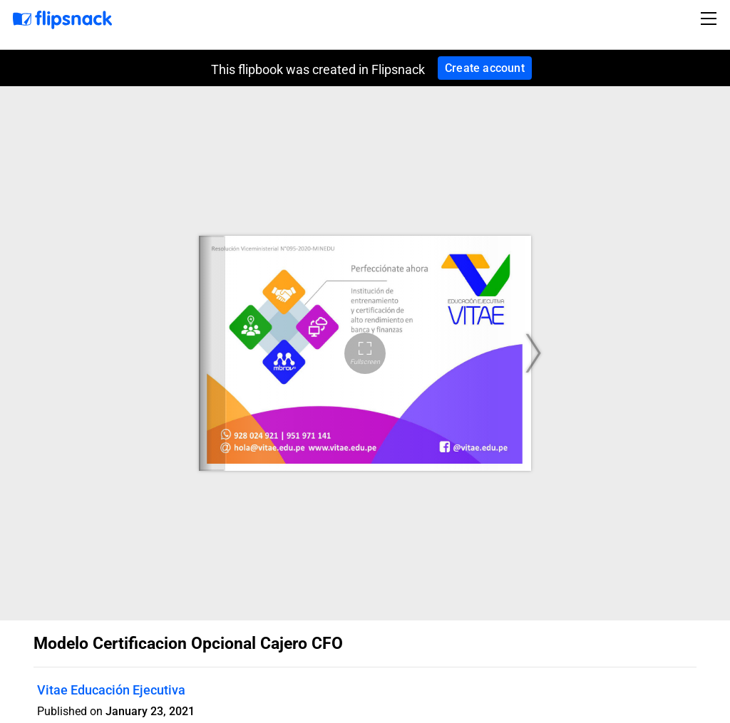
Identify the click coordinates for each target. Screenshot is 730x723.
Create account (485, 68)
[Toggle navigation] (711, 18)
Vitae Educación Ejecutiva (111, 689)
